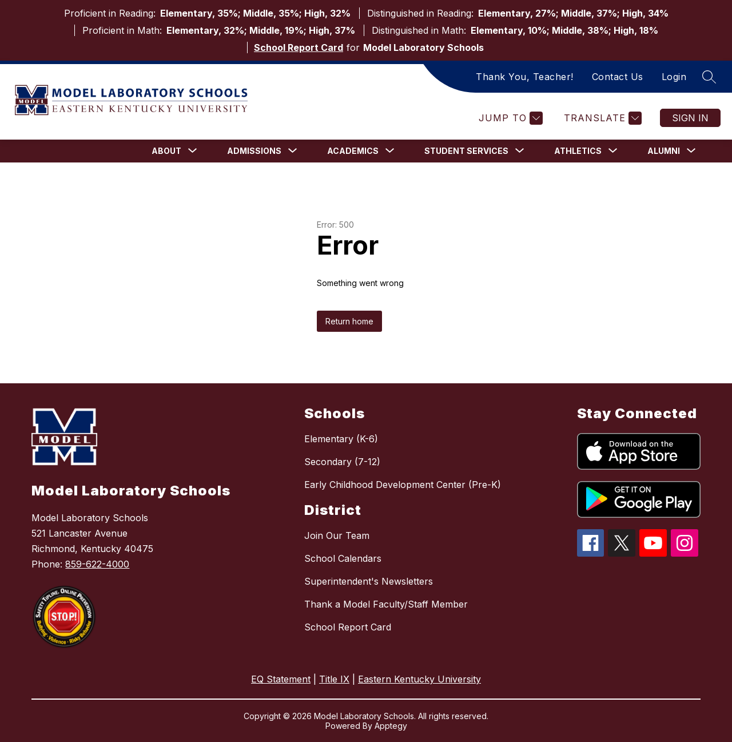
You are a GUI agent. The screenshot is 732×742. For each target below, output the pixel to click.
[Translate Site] (601, 118)
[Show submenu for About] (166, 151)
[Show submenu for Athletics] (578, 151)
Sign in (690, 118)
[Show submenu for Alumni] (663, 151)
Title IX (334, 679)
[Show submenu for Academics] (353, 151)
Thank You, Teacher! (525, 76)
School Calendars (342, 558)
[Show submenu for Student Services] (466, 151)
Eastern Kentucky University (419, 679)
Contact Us (617, 76)
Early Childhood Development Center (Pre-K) (402, 484)
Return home (349, 321)
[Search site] (709, 77)
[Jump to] (509, 118)
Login (674, 76)
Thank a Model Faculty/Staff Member (386, 604)
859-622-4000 (97, 564)
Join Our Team (336, 535)
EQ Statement (281, 679)
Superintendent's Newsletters (368, 581)
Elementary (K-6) (341, 439)
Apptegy (391, 726)
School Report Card (298, 47)
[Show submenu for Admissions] (254, 151)
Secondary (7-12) (342, 461)
